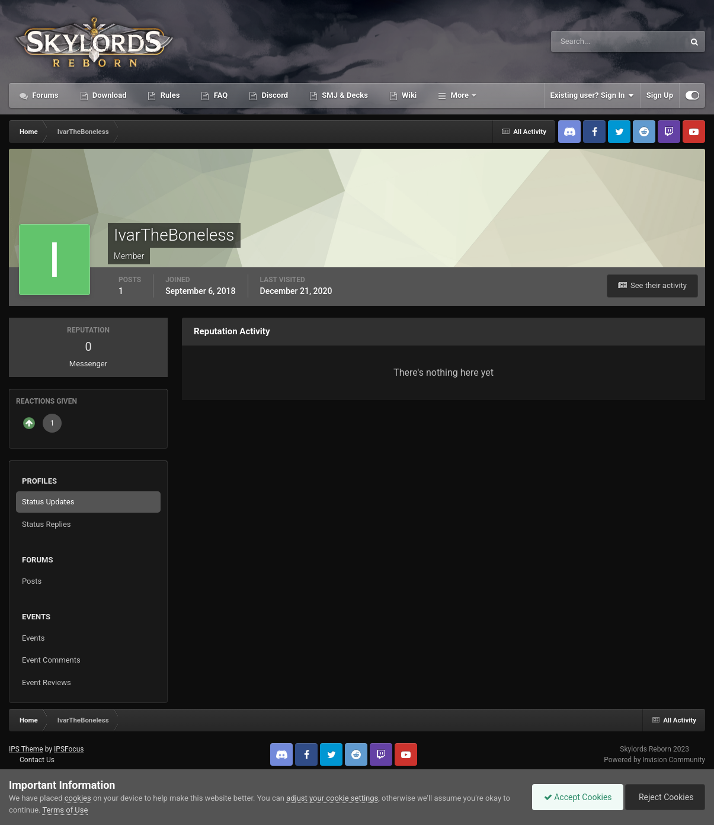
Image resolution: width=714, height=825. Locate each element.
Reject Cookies (664, 797)
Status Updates (48, 501)
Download (109, 95)
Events (33, 638)
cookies (78, 798)
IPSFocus (69, 749)
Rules (169, 95)
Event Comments (51, 659)
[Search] (581, 41)
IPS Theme (26, 749)
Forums (44, 95)
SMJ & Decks (344, 95)
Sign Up (659, 95)
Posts (31, 581)
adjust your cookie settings (332, 798)
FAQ (220, 95)
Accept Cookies (575, 797)
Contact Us (37, 760)
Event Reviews (46, 682)
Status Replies (46, 524)
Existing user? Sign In (592, 95)
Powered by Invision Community (654, 760)
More (459, 95)
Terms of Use (65, 809)
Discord (274, 95)
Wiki (408, 95)
